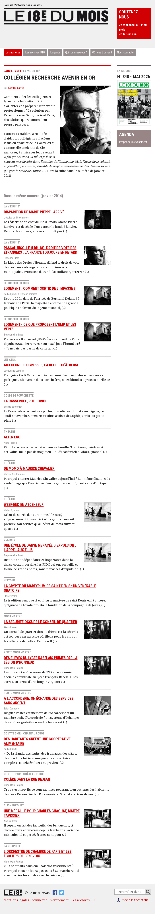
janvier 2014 (12, 71)
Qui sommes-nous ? (76, 52)
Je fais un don (128, 34)
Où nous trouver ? (102, 52)
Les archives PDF (35, 52)
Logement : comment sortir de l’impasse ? (40, 288)
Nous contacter (126, 52)
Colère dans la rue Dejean (27, 779)
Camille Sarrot (16, 87)
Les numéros (13, 52)
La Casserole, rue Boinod (25, 401)
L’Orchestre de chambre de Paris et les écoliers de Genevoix (37, 853)
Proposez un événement (133, 142)
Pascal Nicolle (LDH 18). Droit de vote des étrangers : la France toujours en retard (40, 250)
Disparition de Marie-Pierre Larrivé (34, 212)
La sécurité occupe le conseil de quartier (40, 622)
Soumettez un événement (50, 900)
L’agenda (55, 52)
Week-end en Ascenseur (24, 504)
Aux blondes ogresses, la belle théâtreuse (41, 365)
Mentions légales (16, 900)
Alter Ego (12, 437)
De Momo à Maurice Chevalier (29, 468)
